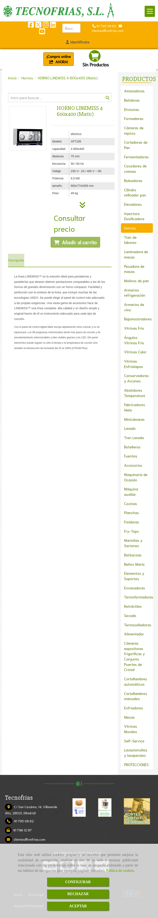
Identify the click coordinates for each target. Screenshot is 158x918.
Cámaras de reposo (134, 130)
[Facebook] (31, 26)
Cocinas (130, 503)
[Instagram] (46, 26)
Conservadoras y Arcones (136, 378)
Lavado (130, 428)
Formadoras (133, 118)
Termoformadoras (138, 596)
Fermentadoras (136, 156)
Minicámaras (134, 419)
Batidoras (132, 100)
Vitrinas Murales (130, 729)
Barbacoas (133, 554)
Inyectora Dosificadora (134, 216)
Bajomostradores (138, 318)
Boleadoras (133, 180)
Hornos (130, 227)
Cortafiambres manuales (135, 696)
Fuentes (130, 455)
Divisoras (131, 109)
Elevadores (133, 204)
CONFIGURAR (78, 882)
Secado (130, 615)
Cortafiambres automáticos (135, 681)
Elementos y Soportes (134, 576)
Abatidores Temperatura (134, 393)
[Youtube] (42, 32)
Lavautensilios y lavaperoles (135, 752)
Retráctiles (133, 606)
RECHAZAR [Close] (77, 894)
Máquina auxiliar (131, 491)
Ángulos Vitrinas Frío (134, 340)
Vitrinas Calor (135, 351)
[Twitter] (38, 26)
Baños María (134, 564)
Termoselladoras (137, 624)
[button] (77, 42)
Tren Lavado (134, 437)
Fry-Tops (131, 531)
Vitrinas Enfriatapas (133, 364)
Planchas (131, 512)
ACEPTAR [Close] (78, 906)
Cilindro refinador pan (135, 192)
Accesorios (133, 465)
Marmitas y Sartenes (133, 543)
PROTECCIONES (136, 764)
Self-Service (134, 740)
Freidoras (131, 521)
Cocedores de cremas (135, 168)
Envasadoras (134, 587)
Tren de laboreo (130, 240)
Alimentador (134, 633)
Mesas (129, 717)
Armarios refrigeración (134, 292)
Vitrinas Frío (134, 328)
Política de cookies (120, 871)
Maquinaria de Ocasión (136, 477)
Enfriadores (133, 707)
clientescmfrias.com (29, 839)
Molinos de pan (136, 280)
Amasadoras (134, 90)
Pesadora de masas (134, 269)
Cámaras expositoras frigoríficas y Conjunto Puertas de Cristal (134, 656)
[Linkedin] (53, 26)
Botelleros (132, 446)
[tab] (16, 260)
